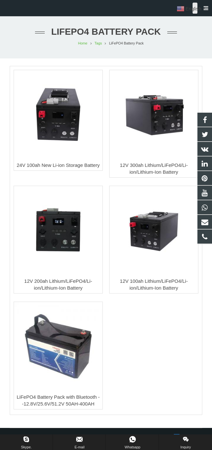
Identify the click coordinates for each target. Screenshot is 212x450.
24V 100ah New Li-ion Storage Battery (58, 165)
